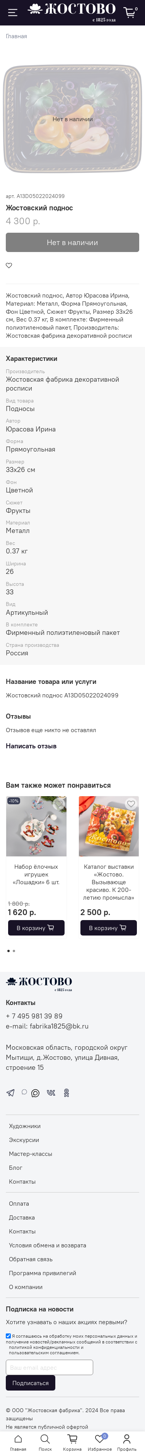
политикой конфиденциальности (44, 1347)
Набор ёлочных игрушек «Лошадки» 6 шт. (36, 873)
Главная (16, 36)
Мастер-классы (30, 1153)
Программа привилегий (42, 1273)
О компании (26, 1287)
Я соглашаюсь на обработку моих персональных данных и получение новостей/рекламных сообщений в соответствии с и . (71, 1344)
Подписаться (30, 1383)
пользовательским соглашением (43, 1352)
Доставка (22, 1217)
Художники (25, 1126)
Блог (15, 1167)
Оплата (19, 1203)
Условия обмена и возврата (47, 1245)
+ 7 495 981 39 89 (34, 1016)
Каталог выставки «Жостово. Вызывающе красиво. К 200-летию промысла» (108, 881)
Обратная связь (31, 1259)
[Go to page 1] (8, 951)
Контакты (22, 1181)
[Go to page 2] (14, 951)
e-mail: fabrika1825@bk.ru (47, 1026)
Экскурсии (24, 1140)
